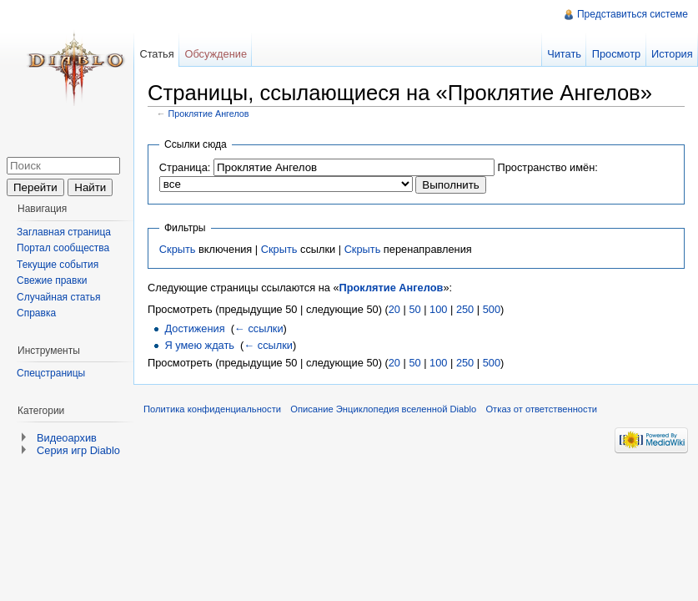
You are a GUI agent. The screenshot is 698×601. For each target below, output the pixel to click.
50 (414, 309)
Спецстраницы (51, 373)
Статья (156, 54)
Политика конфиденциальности (212, 409)
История (672, 54)
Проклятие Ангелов (208, 114)
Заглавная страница (64, 232)
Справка (36, 313)
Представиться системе (632, 14)
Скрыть (177, 249)
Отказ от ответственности (541, 409)
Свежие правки (52, 280)
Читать (564, 54)
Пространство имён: (547, 167)
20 (394, 309)
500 (491, 309)
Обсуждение (215, 54)
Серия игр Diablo (78, 450)
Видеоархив (67, 438)
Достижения (194, 328)
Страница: (185, 167)
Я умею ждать (199, 345)
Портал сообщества (63, 248)
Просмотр (616, 54)
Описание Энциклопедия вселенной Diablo (383, 409)
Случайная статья (58, 297)
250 (465, 309)
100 (438, 309)
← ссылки (259, 328)
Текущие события (57, 264)
